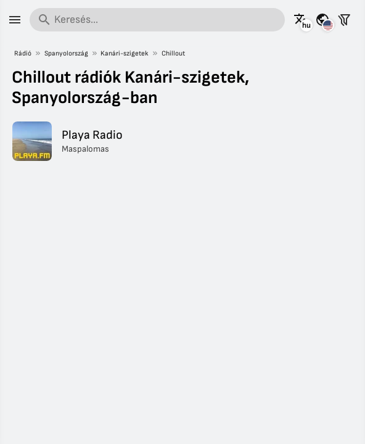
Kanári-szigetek (124, 53)
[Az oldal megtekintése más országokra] (322, 20)
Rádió (22, 53)
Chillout (173, 53)
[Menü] (15, 20)
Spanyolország (66, 53)
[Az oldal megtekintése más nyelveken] (301, 20)
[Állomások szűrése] (344, 20)
